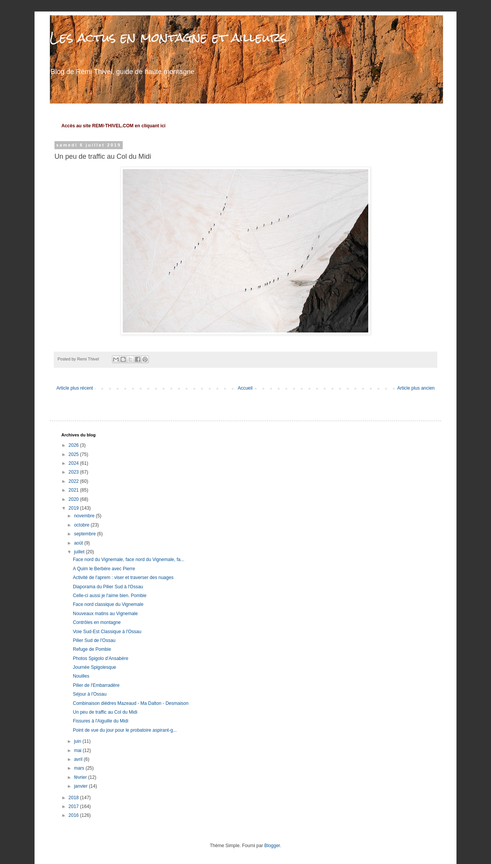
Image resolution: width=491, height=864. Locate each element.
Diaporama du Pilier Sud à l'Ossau (108, 586)
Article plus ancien (416, 388)
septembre (85, 534)
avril (79, 759)
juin (78, 741)
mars (80, 768)
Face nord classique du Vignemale (108, 604)
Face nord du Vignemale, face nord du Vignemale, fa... (128, 559)
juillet (80, 552)
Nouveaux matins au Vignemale (105, 613)
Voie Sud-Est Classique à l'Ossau (107, 631)
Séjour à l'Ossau (90, 694)
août (79, 543)
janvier (81, 786)
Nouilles (81, 676)
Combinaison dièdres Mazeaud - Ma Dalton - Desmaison (130, 703)
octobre (82, 525)
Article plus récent (74, 388)
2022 (74, 481)
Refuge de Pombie (92, 649)
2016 (74, 815)
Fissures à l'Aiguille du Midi (100, 721)
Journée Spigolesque (94, 667)
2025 (74, 454)
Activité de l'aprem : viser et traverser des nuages (123, 577)
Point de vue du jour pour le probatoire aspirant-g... (125, 730)
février (81, 777)
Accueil (245, 388)
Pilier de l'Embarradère (96, 685)
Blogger (272, 845)
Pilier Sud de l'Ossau (94, 640)
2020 (74, 499)
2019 (74, 508)
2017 (74, 806)
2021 (74, 490)
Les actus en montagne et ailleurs (168, 37)
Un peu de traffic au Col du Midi (105, 712)
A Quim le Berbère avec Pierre (104, 568)
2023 (74, 472)
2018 (74, 797)
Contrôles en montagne (97, 622)
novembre (85, 515)
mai (78, 750)
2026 (74, 445)
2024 (74, 463)
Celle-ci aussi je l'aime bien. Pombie (110, 595)
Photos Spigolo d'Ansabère (100, 658)
